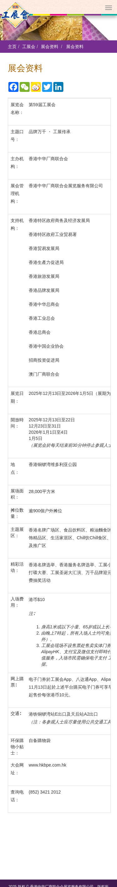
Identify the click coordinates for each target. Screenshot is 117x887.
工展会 (28, 46)
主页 (12, 46)
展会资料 (49, 46)
